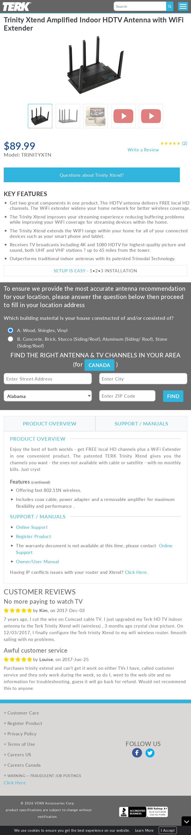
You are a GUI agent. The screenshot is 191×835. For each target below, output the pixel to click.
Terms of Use (21, 744)
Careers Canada (24, 765)
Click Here (15, 782)
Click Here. (136, 572)
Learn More (144, 830)
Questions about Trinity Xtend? (92, 175)
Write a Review (143, 150)
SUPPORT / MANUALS (141, 423)
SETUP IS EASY (70, 271)
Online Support (32, 527)
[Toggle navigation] (183, 6)
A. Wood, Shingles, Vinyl (42, 330)
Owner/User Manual (37, 561)
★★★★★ (170, 143)
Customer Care (23, 713)
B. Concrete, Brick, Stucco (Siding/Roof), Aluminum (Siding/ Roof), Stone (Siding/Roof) (92, 342)
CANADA (99, 365)
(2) (174, 143)
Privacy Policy (22, 733)
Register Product (33, 536)
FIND (173, 396)
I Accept (168, 830)
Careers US (19, 754)
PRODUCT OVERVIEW (50, 423)
